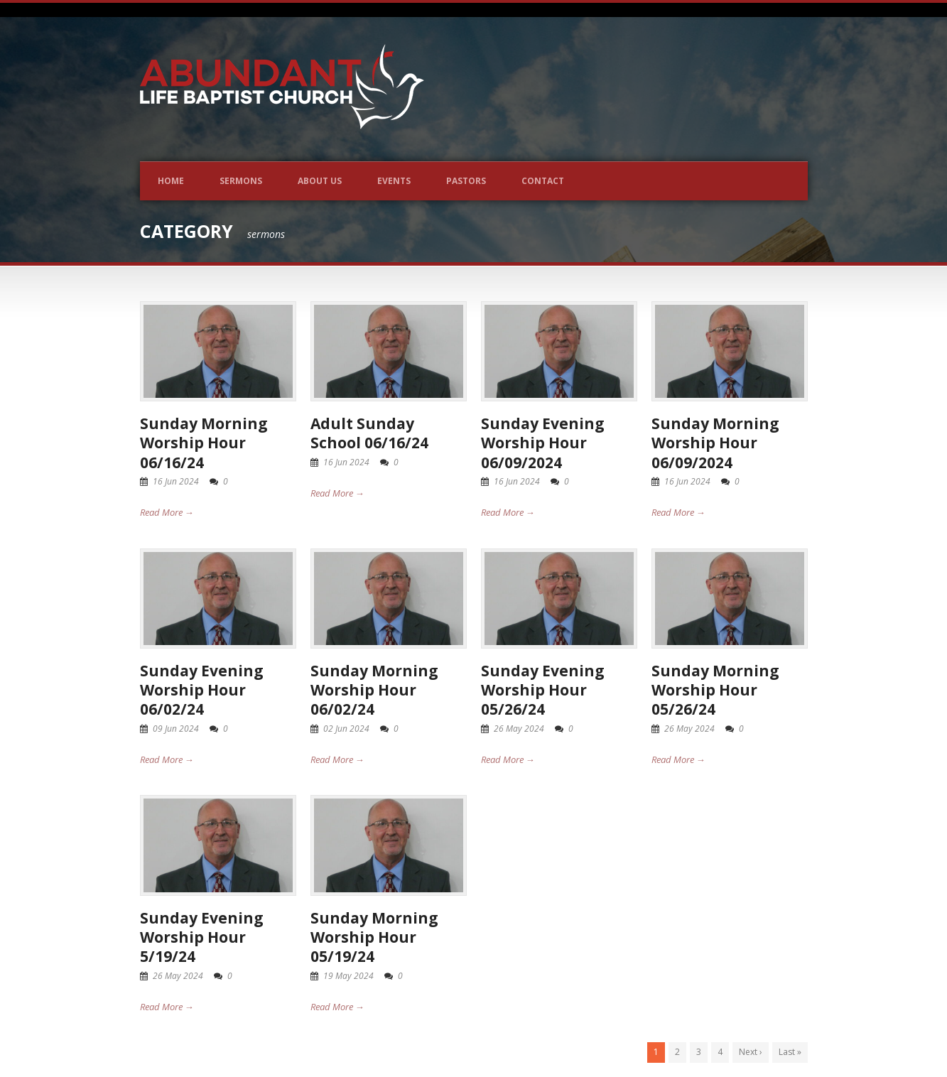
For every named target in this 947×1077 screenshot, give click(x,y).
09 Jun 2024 (176, 728)
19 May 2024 (348, 976)
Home (171, 181)
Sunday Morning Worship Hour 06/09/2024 (715, 442)
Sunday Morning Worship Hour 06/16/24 (204, 442)
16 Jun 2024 (176, 481)
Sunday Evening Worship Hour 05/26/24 (543, 690)
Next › (750, 1052)
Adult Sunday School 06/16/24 (369, 433)
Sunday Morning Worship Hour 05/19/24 (374, 937)
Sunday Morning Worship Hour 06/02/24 (374, 690)
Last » (790, 1052)
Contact (542, 181)
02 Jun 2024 (346, 728)
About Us (320, 181)
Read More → (167, 512)
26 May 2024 (519, 728)
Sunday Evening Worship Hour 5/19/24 (202, 937)
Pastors (466, 181)
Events (394, 181)
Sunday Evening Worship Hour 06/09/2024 (543, 442)
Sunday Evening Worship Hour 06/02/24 (202, 690)
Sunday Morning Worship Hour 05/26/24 (715, 690)
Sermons (241, 181)
